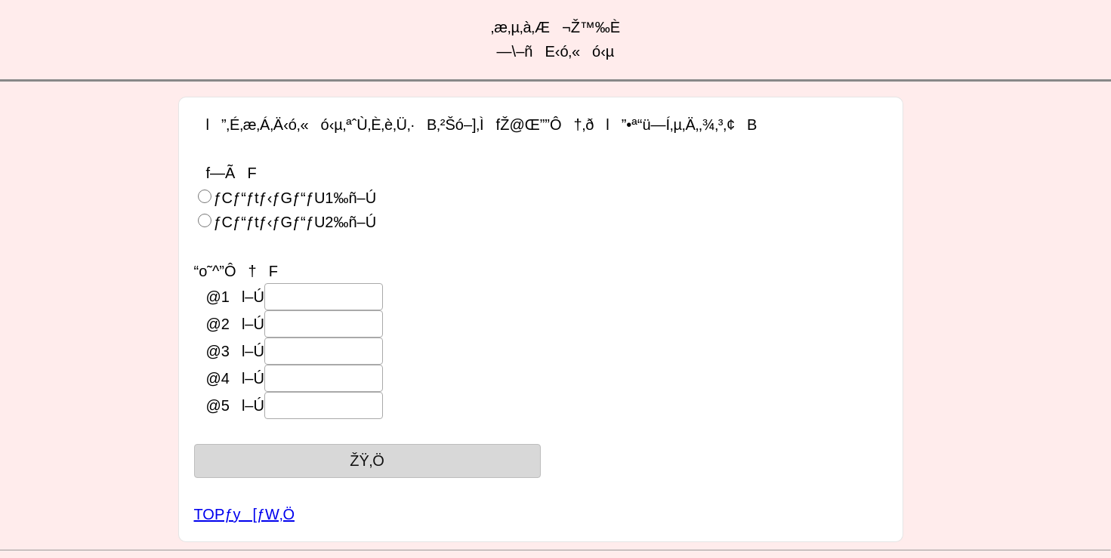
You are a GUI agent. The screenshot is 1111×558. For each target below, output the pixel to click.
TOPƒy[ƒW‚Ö (244, 514)
